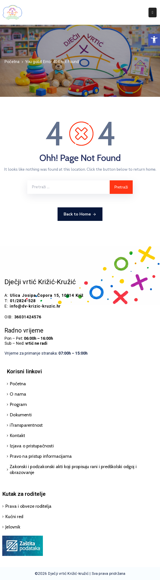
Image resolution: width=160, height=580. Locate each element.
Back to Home (80, 214)
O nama (18, 394)
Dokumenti (21, 414)
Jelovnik (12, 527)
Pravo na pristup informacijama (41, 456)
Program (18, 404)
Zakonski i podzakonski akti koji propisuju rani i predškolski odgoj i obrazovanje (73, 469)
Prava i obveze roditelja (28, 506)
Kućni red (14, 516)
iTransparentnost (26, 425)
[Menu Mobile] (152, 12)
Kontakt (17, 435)
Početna (12, 61)
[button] (154, 39)
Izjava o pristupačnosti (32, 446)
